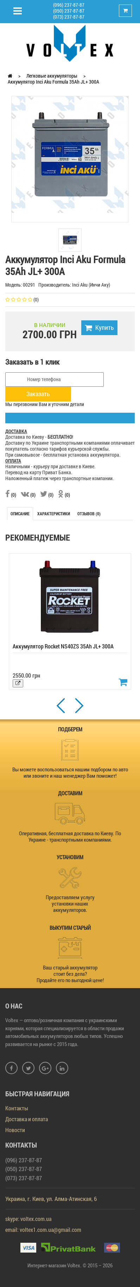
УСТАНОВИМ (70, 857)
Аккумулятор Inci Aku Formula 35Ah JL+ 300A (53, 81)
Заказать (38, 394)
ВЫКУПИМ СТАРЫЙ (70, 928)
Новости (15, 1130)
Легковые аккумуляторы (51, 75)
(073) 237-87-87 (68, 16)
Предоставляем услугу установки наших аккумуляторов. (70, 903)
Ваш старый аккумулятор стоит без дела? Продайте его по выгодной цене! (70, 973)
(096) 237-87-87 (68, 4)
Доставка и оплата (26, 1119)
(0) (10, 494)
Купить (99, 327)
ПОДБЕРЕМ (70, 729)
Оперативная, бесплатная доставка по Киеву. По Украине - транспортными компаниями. (70, 836)
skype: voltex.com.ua (28, 1218)
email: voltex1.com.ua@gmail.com (43, 1229)
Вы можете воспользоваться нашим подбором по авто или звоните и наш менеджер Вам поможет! (70, 772)
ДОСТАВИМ (70, 793)
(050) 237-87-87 (68, 10)
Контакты (16, 1108)
